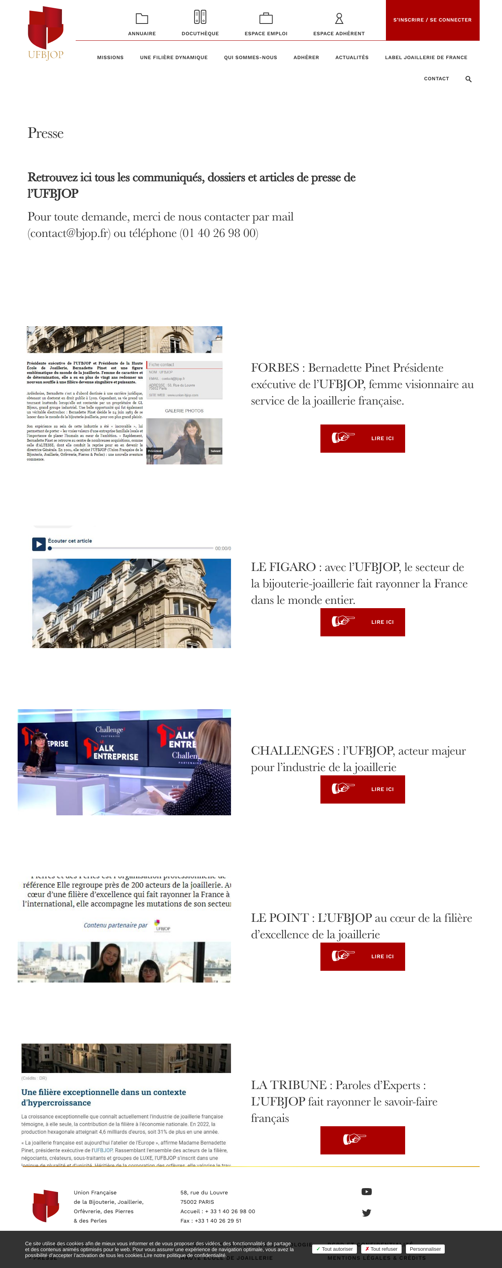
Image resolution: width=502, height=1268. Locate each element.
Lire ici (363, 438)
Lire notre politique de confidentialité (185, 1255)
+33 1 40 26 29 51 (218, 1221)
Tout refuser (381, 1249)
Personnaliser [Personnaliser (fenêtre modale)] (425, 1249)
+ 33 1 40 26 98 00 (230, 1211)
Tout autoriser (334, 1249)
